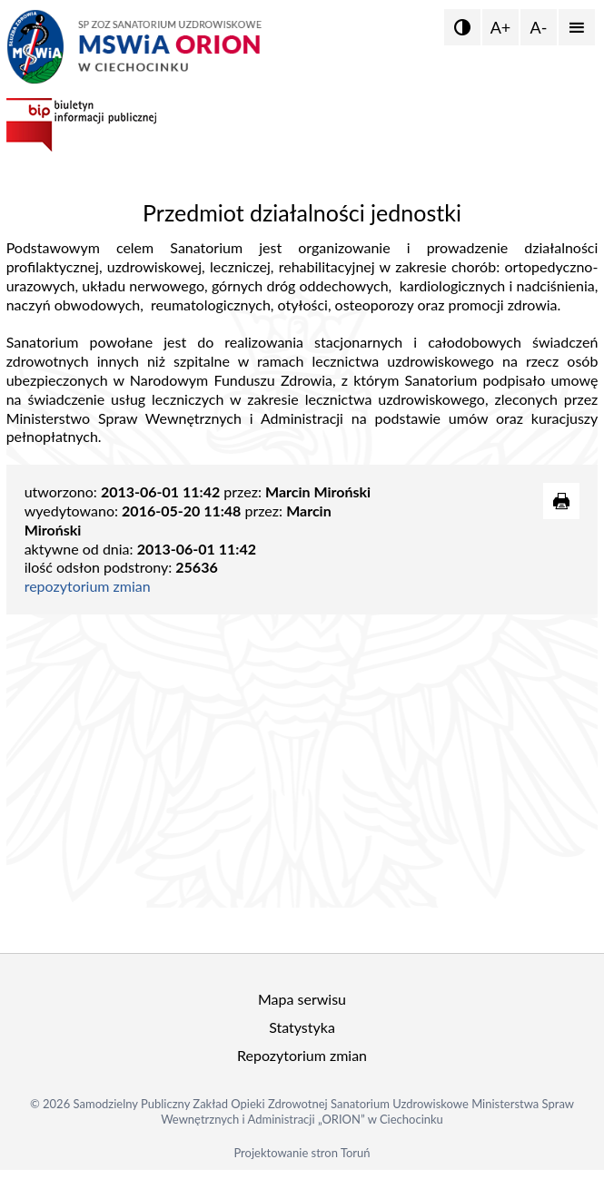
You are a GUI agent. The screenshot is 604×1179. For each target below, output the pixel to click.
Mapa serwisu (302, 998)
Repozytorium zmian (302, 1055)
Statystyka (302, 1027)
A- (539, 27)
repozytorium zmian (88, 585)
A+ (500, 27)
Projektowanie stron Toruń (301, 1152)
